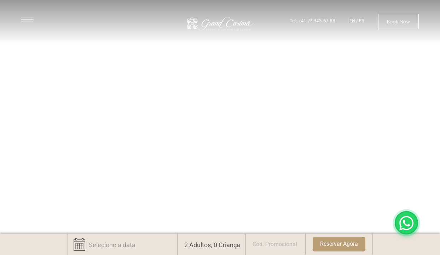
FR (361, 21)
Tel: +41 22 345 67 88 (312, 21)
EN (352, 21)
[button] (398, 21)
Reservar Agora (339, 243)
